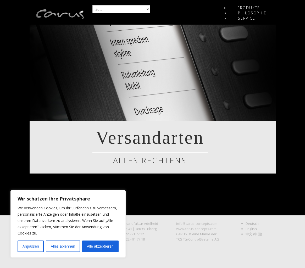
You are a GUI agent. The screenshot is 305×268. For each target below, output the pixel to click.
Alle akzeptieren (100, 246)
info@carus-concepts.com (196, 223)
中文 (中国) (254, 234)
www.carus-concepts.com (196, 228)
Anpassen (31, 246)
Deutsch (252, 223)
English (251, 228)
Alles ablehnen (63, 246)
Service (246, 18)
